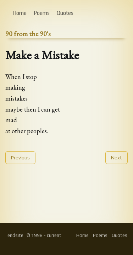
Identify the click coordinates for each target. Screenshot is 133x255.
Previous (20, 157)
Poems (42, 13)
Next (116, 157)
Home (19, 13)
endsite (15, 235)
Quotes (65, 13)
